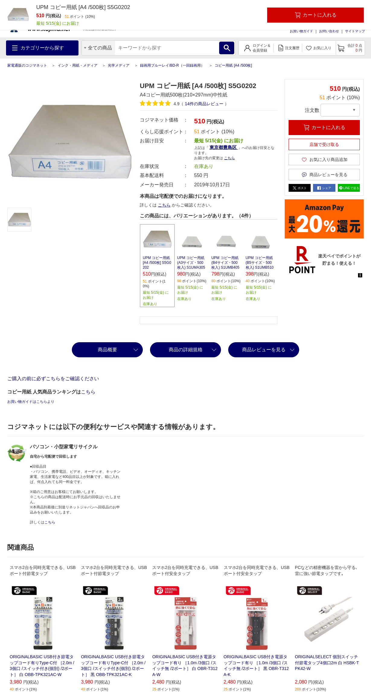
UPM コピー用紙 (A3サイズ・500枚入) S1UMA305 (191, 263)
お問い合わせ (329, 31)
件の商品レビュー (204, 103)
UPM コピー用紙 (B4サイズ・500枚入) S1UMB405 (225, 263)
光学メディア (119, 65)
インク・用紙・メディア (78, 65)
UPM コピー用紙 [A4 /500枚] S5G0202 (157, 263)
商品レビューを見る (264, 349)
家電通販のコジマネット (27, 65)
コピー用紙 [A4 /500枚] (233, 65)
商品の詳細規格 (186, 349)
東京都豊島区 (223, 147)
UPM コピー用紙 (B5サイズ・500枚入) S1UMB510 (260, 263)
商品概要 (107, 349)
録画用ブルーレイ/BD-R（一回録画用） (172, 65)
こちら (229, 158)
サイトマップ (355, 31)
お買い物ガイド (301, 31)
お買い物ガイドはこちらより (30, 402)
